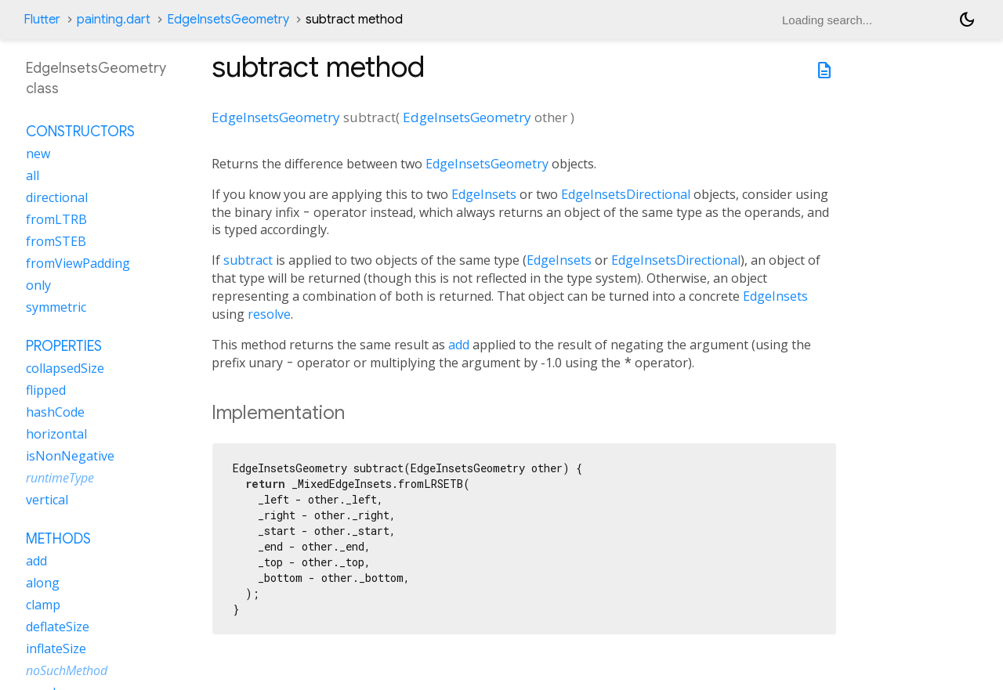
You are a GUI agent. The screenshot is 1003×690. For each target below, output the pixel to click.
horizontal (56, 434)
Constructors (80, 131)
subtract (248, 260)
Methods (58, 538)
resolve (269, 314)
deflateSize (57, 626)
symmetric (56, 307)
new (38, 153)
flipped (46, 390)
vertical (47, 499)
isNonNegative (70, 455)
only (38, 285)
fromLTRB (56, 219)
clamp (43, 604)
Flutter (42, 19)
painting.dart (113, 19)
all (32, 175)
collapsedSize (65, 368)
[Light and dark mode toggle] (966, 19)
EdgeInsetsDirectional (625, 194)
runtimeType (60, 477)
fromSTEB (56, 241)
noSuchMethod (66, 670)
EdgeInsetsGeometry (228, 19)
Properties (64, 346)
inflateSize (56, 648)
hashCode (55, 412)
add (458, 344)
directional (57, 197)
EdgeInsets (483, 194)
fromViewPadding (78, 263)
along (43, 582)
